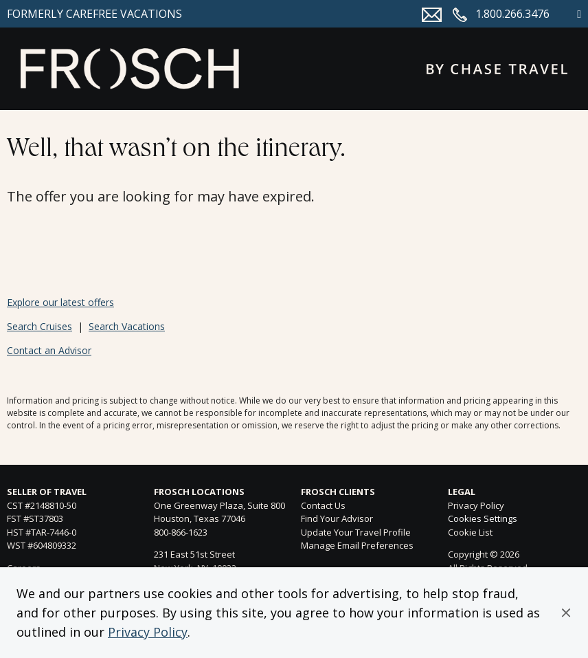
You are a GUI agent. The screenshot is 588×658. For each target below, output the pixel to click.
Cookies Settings (482, 519)
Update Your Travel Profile (356, 532)
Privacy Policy (148, 632)
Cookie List (470, 532)
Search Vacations (127, 326)
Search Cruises (39, 326)
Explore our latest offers (60, 302)
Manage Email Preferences (357, 545)
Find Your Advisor (337, 518)
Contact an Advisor (49, 350)
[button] (566, 612)
